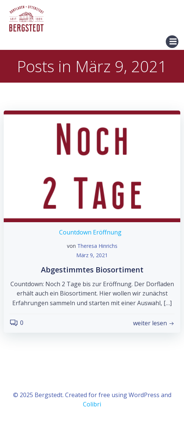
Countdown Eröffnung (90, 232)
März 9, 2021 (92, 255)
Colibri (92, 404)
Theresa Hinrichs (97, 245)
